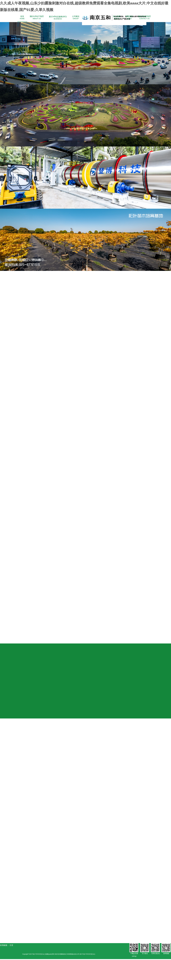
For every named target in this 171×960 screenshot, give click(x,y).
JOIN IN (116, 17)
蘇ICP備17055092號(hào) (37, 955)
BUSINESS (58, 17)
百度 (11, 946)
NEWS (129, 17)
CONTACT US (144, 17)
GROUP (75, 17)
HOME (22, 17)
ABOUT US (37, 17)
